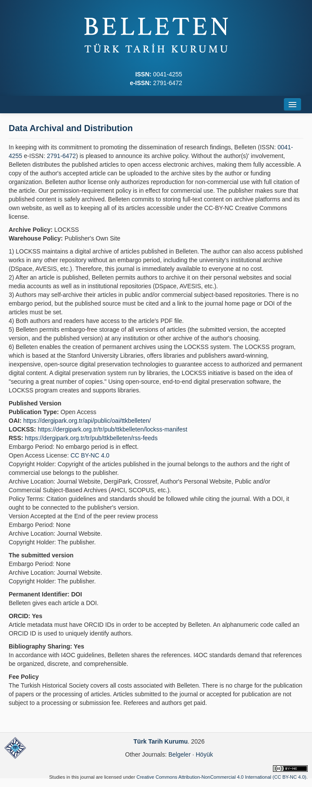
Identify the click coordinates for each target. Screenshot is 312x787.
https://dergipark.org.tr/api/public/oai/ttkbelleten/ (87, 420)
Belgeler (179, 754)
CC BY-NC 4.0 (89, 455)
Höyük (204, 754)
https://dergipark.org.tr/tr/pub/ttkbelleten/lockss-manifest (112, 429)
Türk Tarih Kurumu (161, 741)
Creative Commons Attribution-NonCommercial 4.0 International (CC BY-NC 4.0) (221, 777)
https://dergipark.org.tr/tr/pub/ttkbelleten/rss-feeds (91, 438)
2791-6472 (61, 155)
